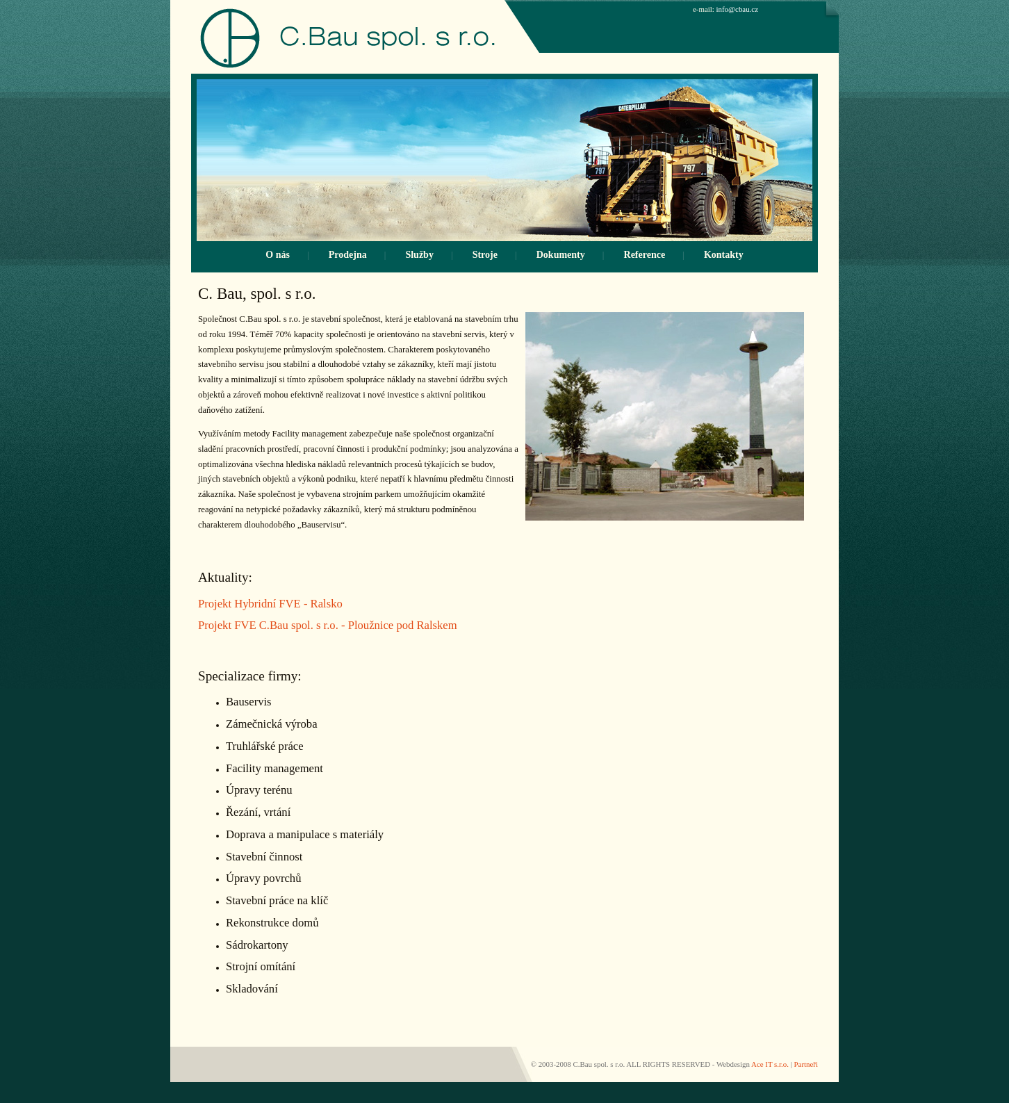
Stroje (485, 255)
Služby (419, 255)
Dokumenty (560, 255)
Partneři (806, 1064)
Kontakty (724, 255)
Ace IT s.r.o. (770, 1064)
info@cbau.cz (737, 9)
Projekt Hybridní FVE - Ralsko (270, 603)
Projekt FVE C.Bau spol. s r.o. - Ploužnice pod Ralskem (327, 625)
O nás (277, 255)
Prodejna (348, 255)
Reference (645, 255)
